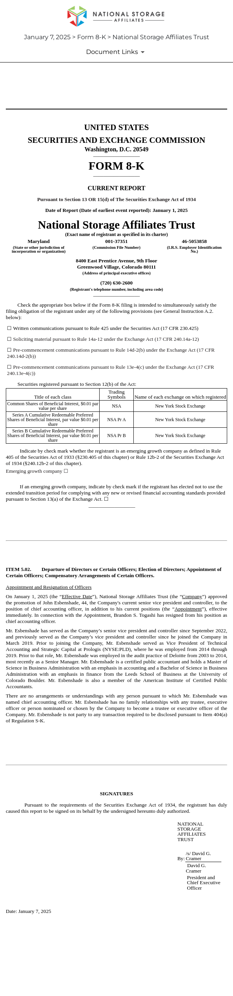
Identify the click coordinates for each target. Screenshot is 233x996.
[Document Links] (117, 52)
